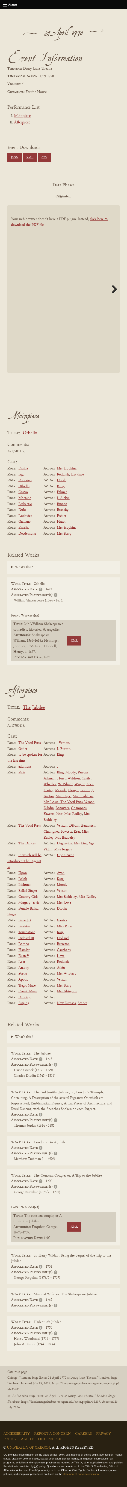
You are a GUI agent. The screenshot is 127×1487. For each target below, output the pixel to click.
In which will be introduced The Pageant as (24, 861)
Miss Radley (73, 814)
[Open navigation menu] (5, 4)
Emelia (23, 528)
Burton (62, 504)
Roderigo (25, 480)
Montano (24, 498)
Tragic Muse (27, 985)
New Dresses (66, 1003)
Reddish (63, 474)
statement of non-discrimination (81, 1474)
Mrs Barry (64, 985)
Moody (70, 772)
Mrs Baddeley (65, 838)
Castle (86, 778)
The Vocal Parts (29, 743)
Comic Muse (27, 991)
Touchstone (26, 932)
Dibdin (49, 808)
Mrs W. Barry (66, 973)
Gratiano (24, 522)
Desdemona (27, 534)
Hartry (48, 790)
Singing (23, 1003)
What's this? (24, 567)
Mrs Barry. (64, 534)
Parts (21, 772)
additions (25, 767)
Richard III (26, 938)
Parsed (100, 196)
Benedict (24, 920)
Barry (61, 486)
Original (49, 196)
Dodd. (61, 480)
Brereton (63, 944)
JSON (14, 157)
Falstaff (23, 956)
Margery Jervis (28, 902)
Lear (21, 962)
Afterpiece (22, 122)
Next (112, 289)
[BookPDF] (63, 289)
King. (61, 755)
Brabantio (25, 504)
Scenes (82, 1003)
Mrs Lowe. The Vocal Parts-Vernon (69, 802)
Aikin (61, 968)
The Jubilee (34, 707)
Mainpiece (22, 116)
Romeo (23, 944)
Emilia (23, 468)
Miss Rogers (63, 849)
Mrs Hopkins (66, 528)
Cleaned (75, 196)
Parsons (83, 772)
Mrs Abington (67, 991)
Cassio (23, 492)
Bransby (62, 510)
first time (77, 474)
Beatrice (24, 926)
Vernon (62, 826)
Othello (30, 433)
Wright (79, 784)
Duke (22, 510)
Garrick (62, 920)
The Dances (27, 843)
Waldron (74, 778)
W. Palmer (65, 784)
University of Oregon (28, 1448)
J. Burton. (64, 749)
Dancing (24, 997)
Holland (63, 938)
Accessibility (16, 1434)
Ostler (22, 749)
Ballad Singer (27, 891)
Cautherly (64, 950)
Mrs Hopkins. (67, 468)
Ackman (49, 778)
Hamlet (24, 950)
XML (29, 157)
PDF (24, 196)
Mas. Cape (63, 796)
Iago (21, 474)
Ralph (22, 879)
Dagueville (64, 843)
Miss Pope (64, 926)
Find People (49, 1439)
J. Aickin (63, 498)
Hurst (61, 522)
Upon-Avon (65, 855)
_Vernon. (63, 743)
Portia (22, 973)
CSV (44, 157)
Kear (59, 814)
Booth (85, 790)
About (27, 1439)
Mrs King (80, 843)
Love (61, 956)
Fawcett (49, 814)
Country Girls (28, 897)
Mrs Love (64, 902)
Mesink (60, 790)
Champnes (79, 808)
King (60, 772)
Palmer (62, 492)
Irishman (24, 885)
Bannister (62, 808)
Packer (61, 516)
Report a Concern (52, 1434)
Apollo (23, 979)
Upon (22, 873)
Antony (23, 968)
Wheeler (50, 784)
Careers (83, 1434)
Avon (61, 873)
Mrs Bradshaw (83, 796)
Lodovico (25, 516)
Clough (73, 790)
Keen (90, 784)
